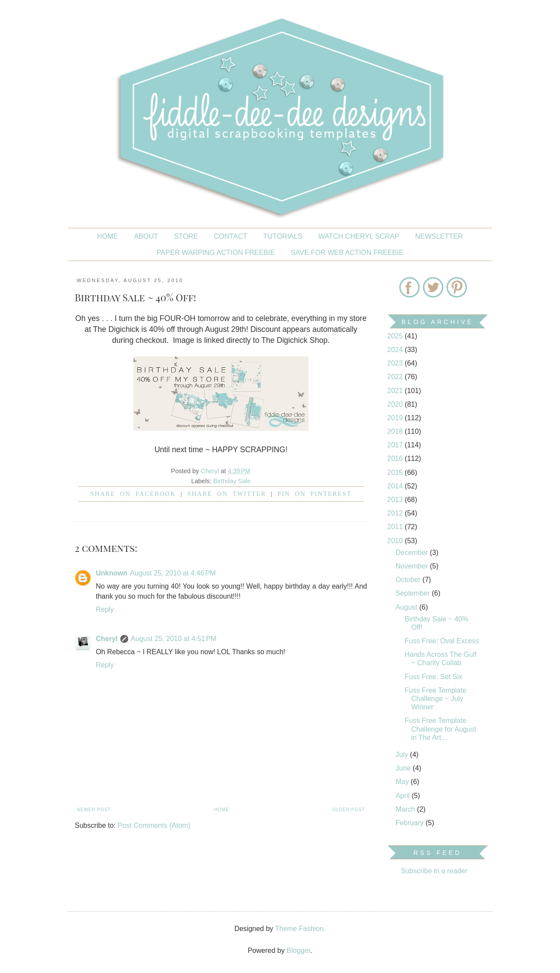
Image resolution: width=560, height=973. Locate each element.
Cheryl (107, 638)
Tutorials (283, 236)
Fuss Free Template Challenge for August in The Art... (440, 729)
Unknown (111, 573)
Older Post (348, 809)
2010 (396, 540)
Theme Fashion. (300, 928)
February (410, 823)
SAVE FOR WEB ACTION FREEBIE (347, 252)
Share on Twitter (226, 493)
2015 (396, 472)
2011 (396, 526)
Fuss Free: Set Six (433, 676)
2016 (396, 458)
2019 (396, 418)
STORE (186, 236)
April (403, 795)
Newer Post (94, 809)
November (413, 566)
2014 (396, 486)
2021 (396, 390)
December (413, 552)
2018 (396, 431)
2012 (396, 513)
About (146, 236)
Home (107, 236)
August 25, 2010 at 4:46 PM (173, 573)
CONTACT (230, 236)
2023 (396, 363)
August (407, 607)
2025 (396, 336)
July (403, 754)
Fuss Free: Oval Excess (442, 641)
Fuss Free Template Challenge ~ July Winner (435, 699)
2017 (396, 445)
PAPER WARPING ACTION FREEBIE (216, 252)
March (406, 809)
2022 (396, 376)
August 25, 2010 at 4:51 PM (174, 638)
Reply (105, 609)
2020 (396, 404)
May (403, 781)
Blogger (298, 950)
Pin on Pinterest (314, 493)
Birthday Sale (232, 481)
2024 (396, 349)
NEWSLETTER (439, 236)
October (409, 579)
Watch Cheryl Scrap (358, 236)
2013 (396, 499)
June (404, 768)
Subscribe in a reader (434, 871)
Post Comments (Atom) (154, 825)
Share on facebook (133, 493)
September (414, 593)
